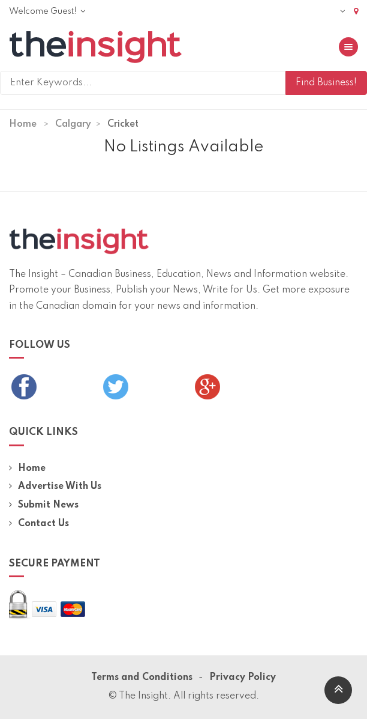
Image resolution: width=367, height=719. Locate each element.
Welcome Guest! (47, 11)
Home (23, 124)
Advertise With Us (55, 486)
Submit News (44, 505)
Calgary (73, 124)
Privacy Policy (242, 677)
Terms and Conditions (141, 677)
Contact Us (39, 524)
